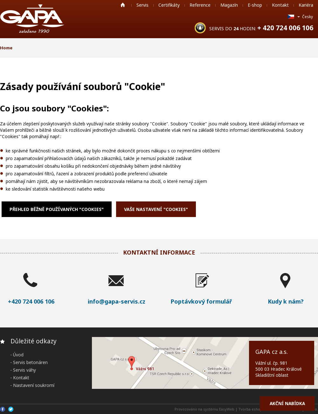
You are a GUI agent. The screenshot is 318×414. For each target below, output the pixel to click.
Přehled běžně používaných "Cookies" (57, 209)
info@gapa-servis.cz (116, 301)
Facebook (2, 409)
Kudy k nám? (286, 301)
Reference (200, 5)
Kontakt (280, 5)
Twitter (10, 409)
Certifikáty (169, 5)
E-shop (255, 5)
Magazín (229, 5)
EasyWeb (226, 409)
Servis (142, 5)
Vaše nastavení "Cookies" (156, 209)
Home (123, 5)
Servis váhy (24, 370)
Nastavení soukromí (33, 385)
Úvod (18, 355)
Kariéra (306, 5)
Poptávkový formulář (201, 301)
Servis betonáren (30, 362)
